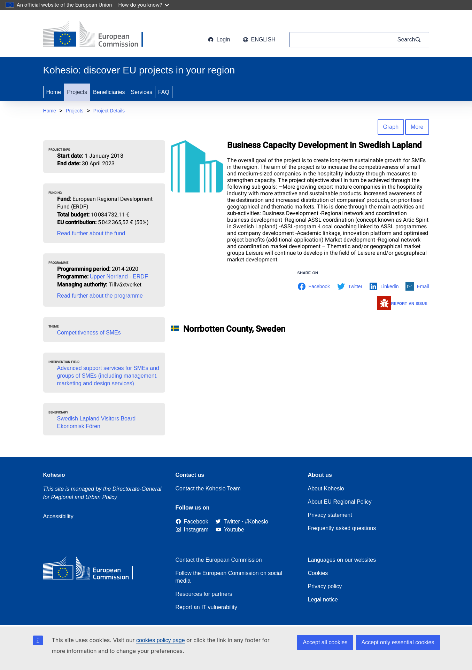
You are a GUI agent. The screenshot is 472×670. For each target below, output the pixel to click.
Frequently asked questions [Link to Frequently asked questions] (342, 528)
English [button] (259, 39)
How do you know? (143, 5)
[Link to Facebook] (192, 522)
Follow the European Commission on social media (229, 577)
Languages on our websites (342, 560)
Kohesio (54, 475)
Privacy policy (325, 586)
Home (53, 92)
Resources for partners (204, 594)
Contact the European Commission (219, 560)
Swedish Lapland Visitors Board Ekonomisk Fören (96, 422)
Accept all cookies (325, 642)
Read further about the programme (100, 296)
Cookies (318, 573)
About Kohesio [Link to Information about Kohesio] (326, 488)
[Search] (410, 39)
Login (219, 39)
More (417, 127)
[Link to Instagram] (192, 530)
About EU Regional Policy (340, 502)
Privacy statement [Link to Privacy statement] (330, 515)
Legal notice (323, 599)
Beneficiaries (109, 92)
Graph (391, 127)
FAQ (163, 92)
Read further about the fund (91, 233)
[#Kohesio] (256, 522)
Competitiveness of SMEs (89, 333)
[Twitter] (227, 522)
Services (141, 92)
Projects (77, 92)
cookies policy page (160, 640)
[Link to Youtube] (230, 530)
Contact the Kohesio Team (208, 488)
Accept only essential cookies (398, 642)
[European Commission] (99, 35)
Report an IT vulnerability (207, 607)
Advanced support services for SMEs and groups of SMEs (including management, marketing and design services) (108, 375)
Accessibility (58, 516)
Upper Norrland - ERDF (119, 276)
